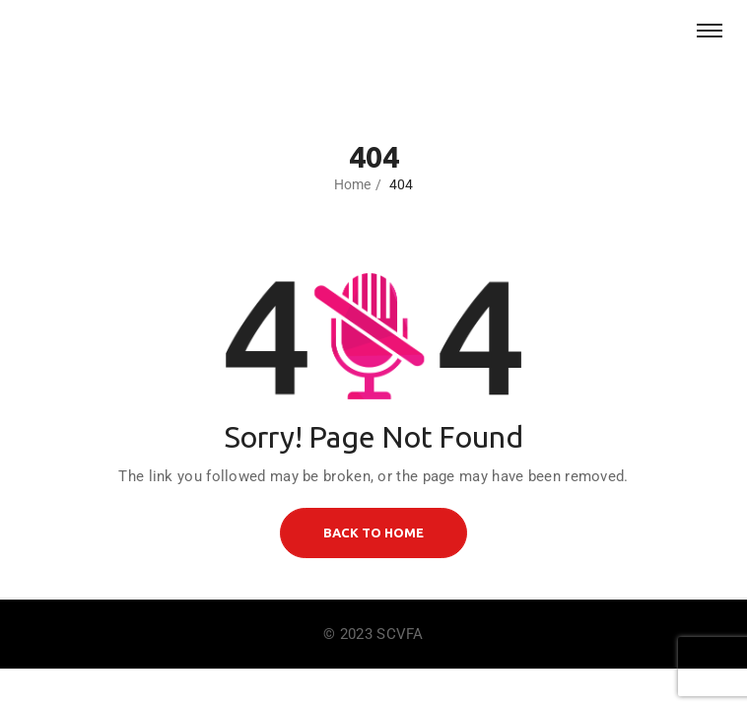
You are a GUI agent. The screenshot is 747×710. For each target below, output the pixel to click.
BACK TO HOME (373, 532)
